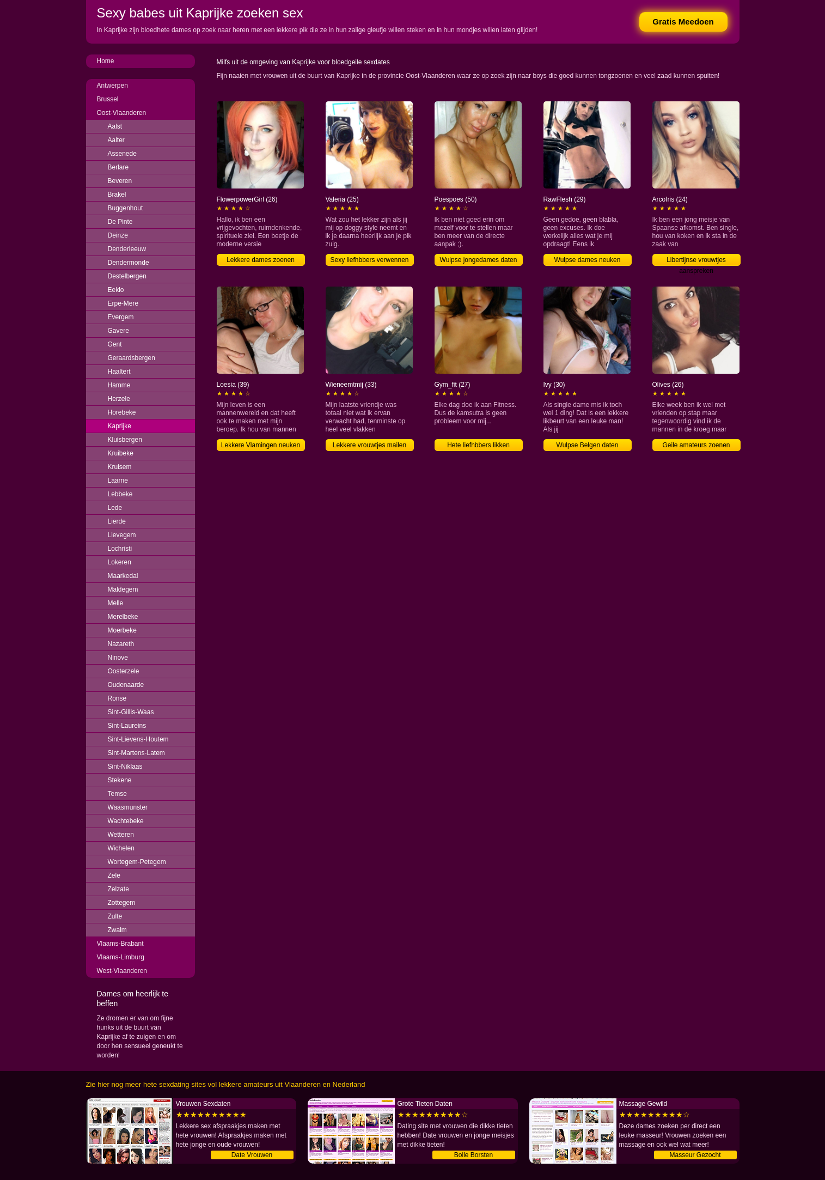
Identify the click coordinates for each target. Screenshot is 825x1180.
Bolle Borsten (473, 1155)
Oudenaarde (126, 685)
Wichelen (121, 848)
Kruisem (120, 467)
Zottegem (122, 903)
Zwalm (117, 930)
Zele (114, 875)
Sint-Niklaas (125, 766)
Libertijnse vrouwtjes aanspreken (696, 261)
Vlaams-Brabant (120, 943)
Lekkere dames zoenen (261, 260)
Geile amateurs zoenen (696, 445)
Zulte (115, 916)
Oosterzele (123, 671)
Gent (115, 344)
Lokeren (119, 562)
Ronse (117, 698)
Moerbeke (122, 630)
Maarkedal (123, 576)
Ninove (118, 657)
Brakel (117, 194)
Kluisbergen (125, 439)
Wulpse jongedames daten (478, 260)
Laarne (118, 480)
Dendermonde (128, 262)
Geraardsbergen (131, 358)
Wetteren (121, 834)
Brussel (108, 99)
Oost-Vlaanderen (121, 113)
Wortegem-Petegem (137, 862)
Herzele (119, 399)
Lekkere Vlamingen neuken (260, 445)
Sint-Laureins (127, 725)
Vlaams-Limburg (120, 957)
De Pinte (120, 222)
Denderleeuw (127, 249)
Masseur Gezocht (694, 1155)
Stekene (120, 780)
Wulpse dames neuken (587, 260)
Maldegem (123, 589)
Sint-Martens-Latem (136, 753)
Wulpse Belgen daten (588, 445)
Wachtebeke (126, 821)
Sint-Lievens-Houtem (138, 739)
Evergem (121, 317)
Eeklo (116, 290)
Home (105, 61)
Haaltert (119, 371)
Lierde (117, 521)
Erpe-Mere (123, 303)
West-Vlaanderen (122, 971)
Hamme (119, 385)
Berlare (118, 167)
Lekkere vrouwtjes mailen (369, 445)
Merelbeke (123, 617)
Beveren (120, 181)
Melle (116, 603)
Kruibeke (120, 453)
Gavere (118, 330)
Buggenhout (125, 208)
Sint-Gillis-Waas (131, 712)
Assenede (122, 153)
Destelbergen (127, 276)
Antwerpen (112, 85)
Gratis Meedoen (683, 21)
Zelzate (118, 889)
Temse (117, 794)
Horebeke (122, 412)
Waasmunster (128, 807)
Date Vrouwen (252, 1155)
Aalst (115, 126)
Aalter (116, 140)
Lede (115, 508)
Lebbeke (120, 494)
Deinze (118, 235)
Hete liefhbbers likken (478, 445)
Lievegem (122, 535)
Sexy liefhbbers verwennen (369, 260)
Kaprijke (119, 426)
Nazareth (121, 644)
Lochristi (120, 548)
